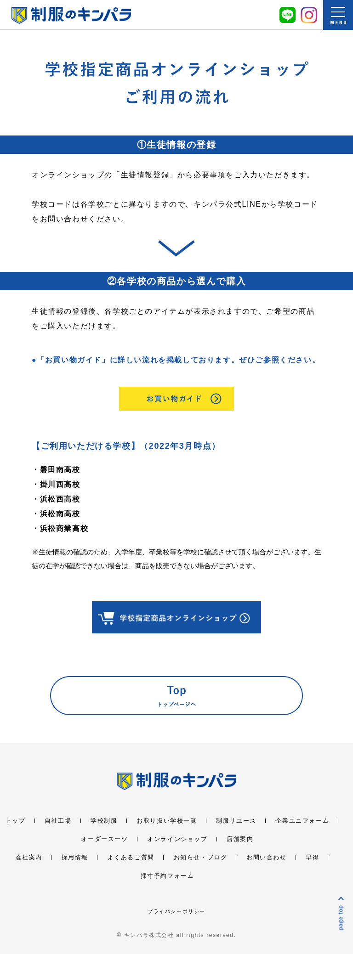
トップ (16, 820)
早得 (312, 857)
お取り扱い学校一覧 (167, 820)
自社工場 (58, 820)
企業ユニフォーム (302, 820)
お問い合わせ (266, 857)
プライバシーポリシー (176, 911)
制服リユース (236, 820)
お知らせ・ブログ (201, 857)
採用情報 (75, 857)
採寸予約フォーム (167, 875)
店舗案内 (240, 838)
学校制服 (104, 820)
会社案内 (29, 857)
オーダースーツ (104, 838)
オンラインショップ (177, 838)
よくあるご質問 (131, 857)
